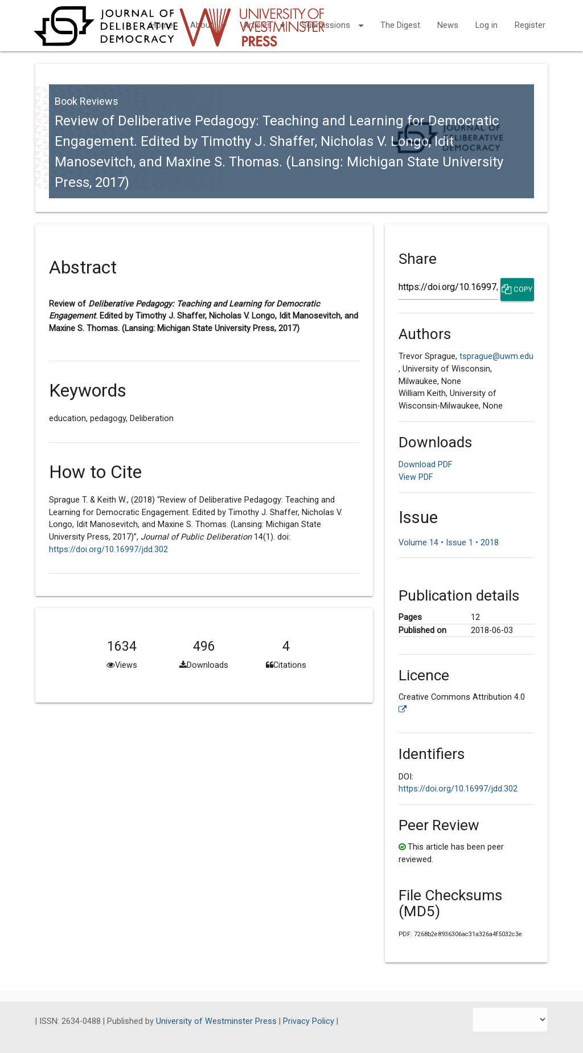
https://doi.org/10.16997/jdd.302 (108, 549)
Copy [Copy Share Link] (517, 289)
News (447, 25)
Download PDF (426, 465)
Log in (486, 25)
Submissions (332, 18)
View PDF (416, 477)
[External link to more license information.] (403, 710)
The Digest (400, 25)
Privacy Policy (309, 1021)
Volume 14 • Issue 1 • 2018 (449, 543)
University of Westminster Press (217, 1021)
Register (530, 25)
